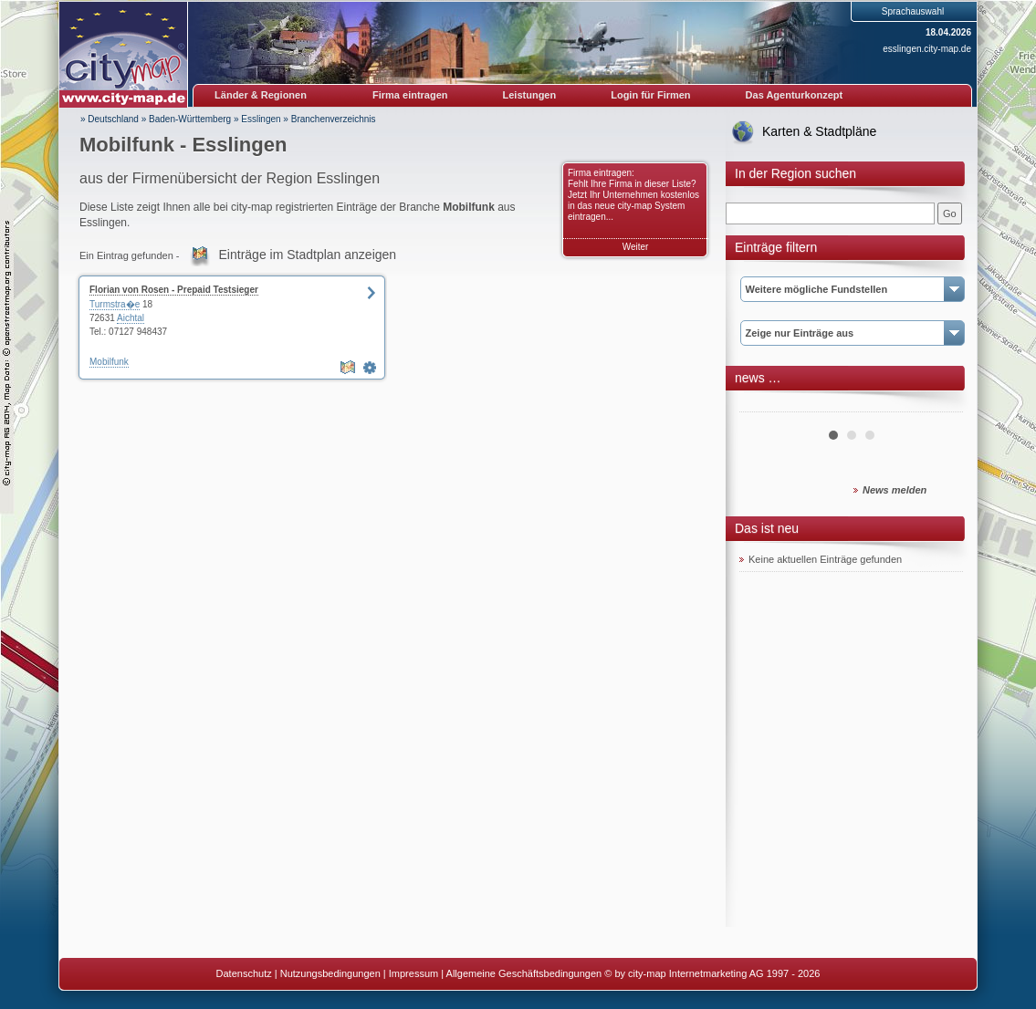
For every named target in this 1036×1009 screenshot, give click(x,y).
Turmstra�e (114, 304)
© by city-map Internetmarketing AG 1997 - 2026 (712, 973)
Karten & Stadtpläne (819, 131)
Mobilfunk (109, 362)
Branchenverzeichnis (333, 119)
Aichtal (130, 318)
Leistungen (530, 94)
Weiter (636, 247)
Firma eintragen (410, 94)
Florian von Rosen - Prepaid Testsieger (173, 290)
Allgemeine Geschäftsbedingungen (524, 973)
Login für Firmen (650, 94)
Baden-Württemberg (190, 119)
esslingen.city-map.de (927, 49)
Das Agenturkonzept (794, 94)
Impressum (413, 973)
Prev (763, 405)
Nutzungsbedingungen (330, 973)
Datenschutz (244, 973)
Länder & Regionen (261, 94)
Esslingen (260, 119)
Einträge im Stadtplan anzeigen (308, 254)
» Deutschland (109, 119)
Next (939, 405)
